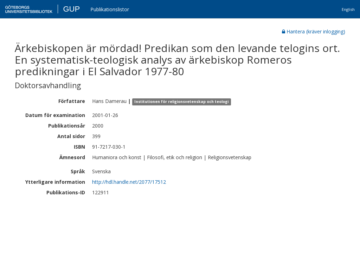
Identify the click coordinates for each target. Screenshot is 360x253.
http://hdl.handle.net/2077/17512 (129, 182)
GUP (71, 9)
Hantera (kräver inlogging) (313, 31)
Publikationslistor (109, 9)
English (348, 9)
